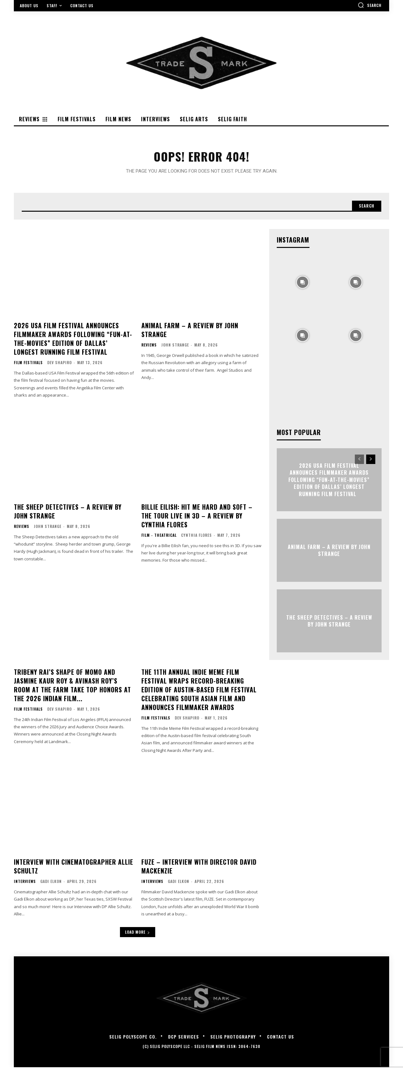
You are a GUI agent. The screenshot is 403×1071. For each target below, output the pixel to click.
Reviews (149, 348)
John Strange (175, 348)
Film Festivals (28, 366)
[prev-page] (359, 462)
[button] (370, 5)
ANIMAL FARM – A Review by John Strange (189, 333)
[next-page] (370, 462)
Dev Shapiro (59, 366)
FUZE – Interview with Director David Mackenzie (199, 870)
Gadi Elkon (51, 884)
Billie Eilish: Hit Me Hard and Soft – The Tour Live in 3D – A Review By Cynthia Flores (197, 519)
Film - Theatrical (159, 539)
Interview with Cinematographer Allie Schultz (73, 870)
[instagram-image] (303, 285)
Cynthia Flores (196, 538)
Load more (137, 935)
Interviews (25, 885)
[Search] (365, 209)
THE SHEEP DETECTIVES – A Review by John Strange (68, 515)
